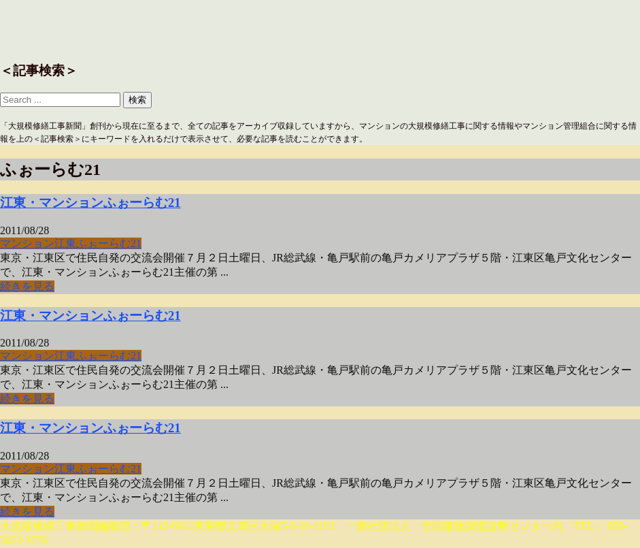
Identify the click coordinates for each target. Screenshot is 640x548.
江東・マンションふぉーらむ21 (90, 202)
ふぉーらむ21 (108, 243)
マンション (27, 243)
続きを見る (27, 286)
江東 (65, 243)
